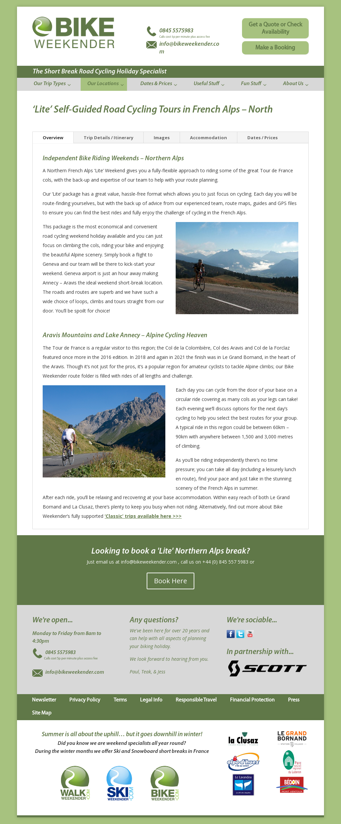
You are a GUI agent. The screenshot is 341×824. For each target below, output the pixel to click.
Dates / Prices (262, 138)
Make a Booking (275, 48)
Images (162, 138)
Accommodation (208, 138)
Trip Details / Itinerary (108, 138)
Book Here (170, 580)
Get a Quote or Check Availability (275, 28)
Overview (53, 138)
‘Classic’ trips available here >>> (143, 516)
